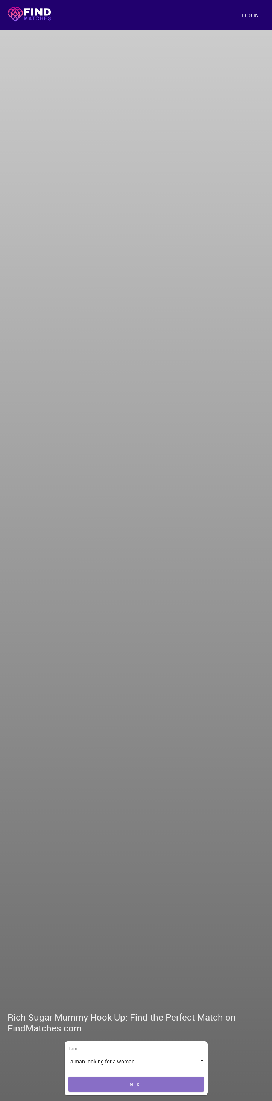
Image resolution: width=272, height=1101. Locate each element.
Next (136, 1084)
